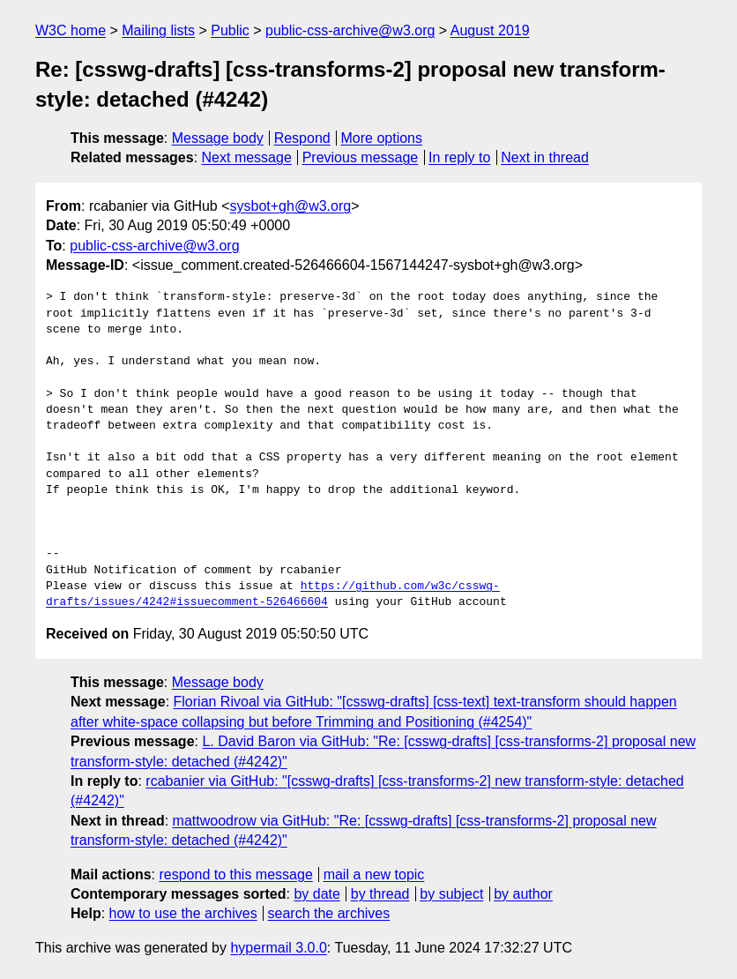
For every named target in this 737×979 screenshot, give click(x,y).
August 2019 (490, 30)
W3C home (70, 30)
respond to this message (235, 874)
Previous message (360, 157)
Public (230, 30)
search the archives (329, 913)
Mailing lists (158, 30)
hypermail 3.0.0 (278, 947)
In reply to (459, 157)
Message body (218, 138)
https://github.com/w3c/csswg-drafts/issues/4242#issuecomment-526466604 (273, 594)
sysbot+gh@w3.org (291, 205)
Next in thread (545, 157)
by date (316, 893)
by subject (451, 893)
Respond (302, 138)
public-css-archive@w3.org (350, 30)
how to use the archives (183, 913)
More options (382, 138)
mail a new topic (374, 874)
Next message (247, 157)
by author (523, 893)
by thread (380, 893)
